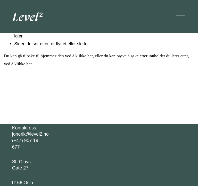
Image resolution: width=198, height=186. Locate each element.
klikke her (84, 55)
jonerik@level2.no (30, 134)
